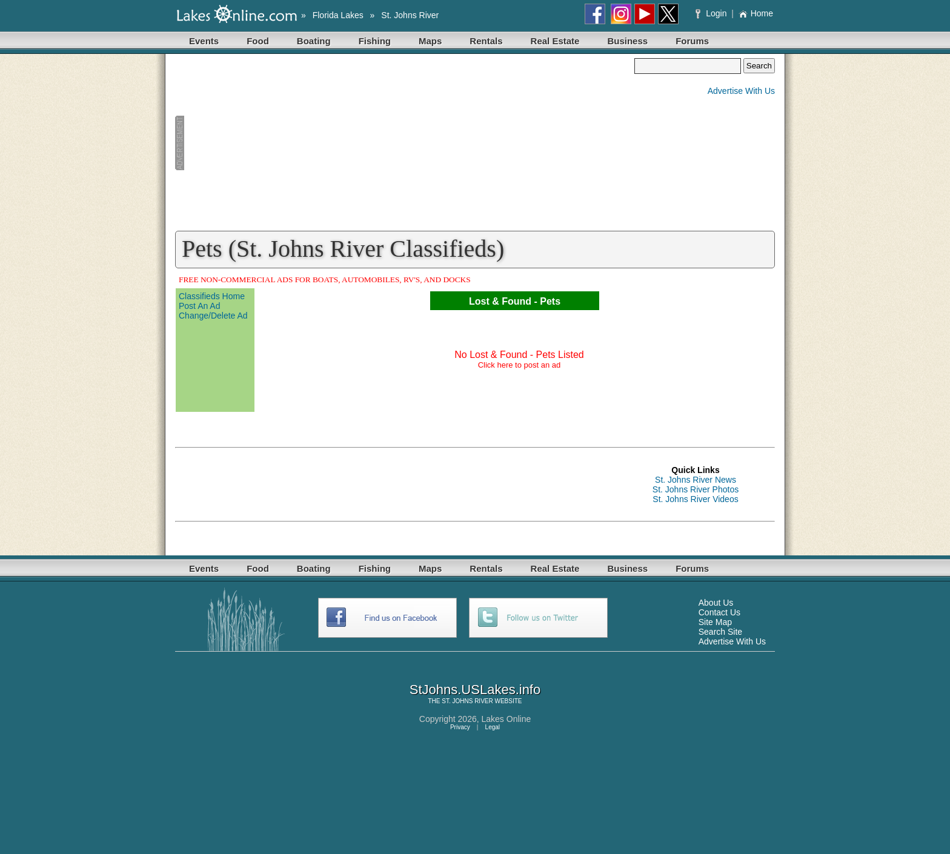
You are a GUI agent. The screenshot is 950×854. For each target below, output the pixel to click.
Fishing (375, 41)
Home (756, 13)
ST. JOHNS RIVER (467, 701)
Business (627, 41)
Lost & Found (500, 301)
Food (258, 41)
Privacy (460, 727)
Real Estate (555, 41)
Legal (492, 727)
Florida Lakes (338, 15)
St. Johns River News (695, 480)
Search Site (720, 632)
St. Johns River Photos (696, 489)
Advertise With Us (741, 91)
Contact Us (719, 612)
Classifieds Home (212, 296)
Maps (430, 41)
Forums (692, 41)
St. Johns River (410, 15)
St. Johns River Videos (695, 499)
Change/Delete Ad (213, 315)
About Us (716, 602)
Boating (314, 41)
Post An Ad (200, 306)
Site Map (715, 622)
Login (712, 13)
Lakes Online (506, 719)
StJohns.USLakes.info (475, 689)
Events (204, 41)
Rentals (486, 41)
